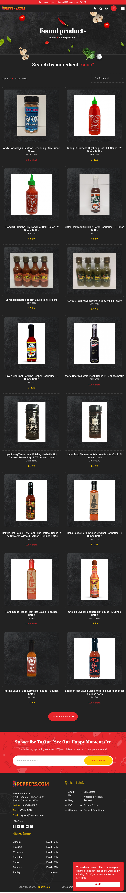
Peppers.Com (43, 887)
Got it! (98, 884)
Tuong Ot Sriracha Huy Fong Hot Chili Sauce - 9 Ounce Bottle (31, 228)
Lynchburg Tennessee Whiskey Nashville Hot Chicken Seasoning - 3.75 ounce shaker (31, 456)
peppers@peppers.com (31, 816)
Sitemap (72, 810)
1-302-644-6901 (26, 811)
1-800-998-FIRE (29, 806)
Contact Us (89, 792)
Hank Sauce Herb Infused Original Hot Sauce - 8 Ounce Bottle (94, 535)
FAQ (70, 805)
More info (81, 877)
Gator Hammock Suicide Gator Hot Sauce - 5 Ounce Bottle (94, 228)
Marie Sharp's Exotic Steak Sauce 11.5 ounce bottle (94, 377)
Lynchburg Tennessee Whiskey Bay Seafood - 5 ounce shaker (94, 456)
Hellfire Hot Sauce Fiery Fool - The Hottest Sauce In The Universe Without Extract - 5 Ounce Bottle (31, 535)
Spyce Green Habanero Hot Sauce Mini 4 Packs (94, 300)
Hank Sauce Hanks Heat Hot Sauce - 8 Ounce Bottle (31, 614)
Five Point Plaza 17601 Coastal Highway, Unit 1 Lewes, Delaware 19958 (29, 797)
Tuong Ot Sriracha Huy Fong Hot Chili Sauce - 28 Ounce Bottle (94, 150)
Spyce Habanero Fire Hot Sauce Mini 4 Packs (31, 299)
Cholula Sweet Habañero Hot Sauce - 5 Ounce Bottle (94, 614)
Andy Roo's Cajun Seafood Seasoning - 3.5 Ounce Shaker (31, 150)
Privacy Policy (91, 805)
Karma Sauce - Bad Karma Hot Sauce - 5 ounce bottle (31, 693)
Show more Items (63, 717)
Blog (70, 800)
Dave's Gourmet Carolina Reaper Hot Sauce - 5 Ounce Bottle (31, 377)
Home (52, 37)
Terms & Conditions (94, 810)
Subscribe (97, 761)
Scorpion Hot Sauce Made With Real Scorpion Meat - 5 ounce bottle (94, 693)
